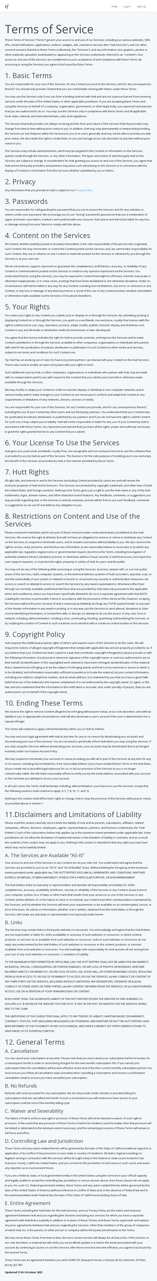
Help (114, 6)
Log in (127, 6)
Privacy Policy (83, 190)
